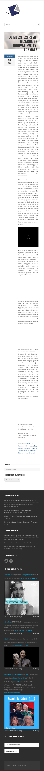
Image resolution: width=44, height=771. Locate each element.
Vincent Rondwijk (9, 536)
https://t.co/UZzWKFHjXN (29, 578)
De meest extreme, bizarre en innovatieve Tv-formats (21, 522)
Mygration (27, 448)
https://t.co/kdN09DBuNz (12, 693)
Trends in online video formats (25, 543)
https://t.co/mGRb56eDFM (23, 630)
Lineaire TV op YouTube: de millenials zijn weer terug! (21, 516)
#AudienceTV (16, 674)
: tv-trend (30, 446)
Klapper (27, 443)
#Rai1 (27, 674)
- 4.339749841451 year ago (13, 616)
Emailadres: (8, 741)
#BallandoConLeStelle (19, 678)
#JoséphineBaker (27, 575)
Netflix (33, 448)
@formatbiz (8, 674)
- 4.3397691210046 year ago (13, 731)
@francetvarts (8, 575)
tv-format (32, 453)
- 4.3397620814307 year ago (13, 669)
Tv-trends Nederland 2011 (17, 539)
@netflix (7, 639)
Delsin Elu (7, 546)
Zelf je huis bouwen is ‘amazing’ (27, 536)
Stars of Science (23, 453)
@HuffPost (7, 622)
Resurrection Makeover (28, 450)
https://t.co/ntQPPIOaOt (20, 645)
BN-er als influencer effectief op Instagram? (18, 500)
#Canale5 (16, 682)
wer (5, 539)
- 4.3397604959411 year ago (13, 633)
